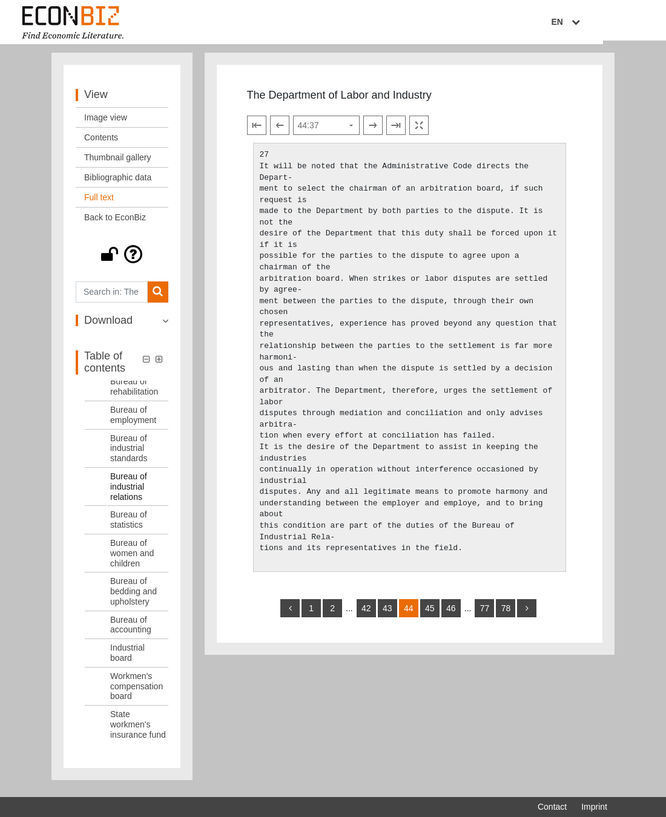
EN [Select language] (599, 22)
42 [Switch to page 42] (366, 613)
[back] (290, 613)
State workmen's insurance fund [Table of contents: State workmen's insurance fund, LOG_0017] (138, 729)
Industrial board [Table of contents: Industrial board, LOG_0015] (127, 658)
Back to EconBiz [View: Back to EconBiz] (115, 222)
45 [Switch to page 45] (430, 613)
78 (506, 613)
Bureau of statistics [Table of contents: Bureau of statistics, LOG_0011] (128, 525)
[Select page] (326, 131)
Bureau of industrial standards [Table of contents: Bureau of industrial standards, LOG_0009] (128, 453)
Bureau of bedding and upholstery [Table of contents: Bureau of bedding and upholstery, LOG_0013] (133, 596)
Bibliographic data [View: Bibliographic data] (117, 182)
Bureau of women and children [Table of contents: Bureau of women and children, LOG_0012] (132, 558)
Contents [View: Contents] (101, 142)
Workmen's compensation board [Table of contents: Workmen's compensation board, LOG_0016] (136, 691)
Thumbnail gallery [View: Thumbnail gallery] (117, 162)
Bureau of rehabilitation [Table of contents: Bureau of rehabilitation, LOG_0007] (134, 392)
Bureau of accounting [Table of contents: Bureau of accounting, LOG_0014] (130, 630)
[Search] (158, 297)
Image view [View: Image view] (105, 122)
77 (485, 613)
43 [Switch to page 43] (387, 613)
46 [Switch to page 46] (451, 613)
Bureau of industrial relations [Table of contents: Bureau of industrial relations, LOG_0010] (128, 491)
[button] (122, 259)
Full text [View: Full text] (99, 202)
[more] (526, 613)
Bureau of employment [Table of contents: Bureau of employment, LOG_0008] (133, 420)
